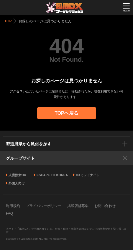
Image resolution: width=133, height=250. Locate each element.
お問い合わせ (105, 206)
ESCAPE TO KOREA (52, 175)
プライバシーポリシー (43, 206)
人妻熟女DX (17, 175)
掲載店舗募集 (77, 206)
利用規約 (13, 206)
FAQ (9, 213)
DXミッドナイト (88, 175)
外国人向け (17, 183)
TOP (8, 21)
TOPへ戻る (66, 113)
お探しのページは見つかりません (45, 21)
